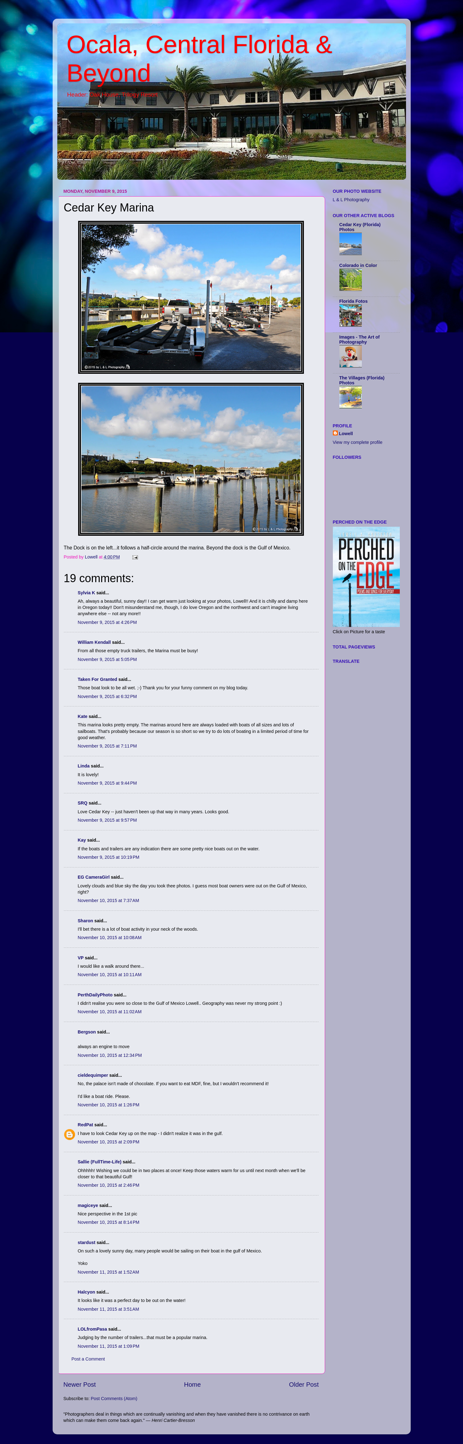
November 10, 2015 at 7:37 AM (108, 900)
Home (192, 1384)
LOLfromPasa (92, 1329)
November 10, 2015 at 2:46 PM (108, 1185)
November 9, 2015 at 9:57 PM (107, 820)
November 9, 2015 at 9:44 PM (107, 783)
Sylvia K (86, 592)
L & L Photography (351, 199)
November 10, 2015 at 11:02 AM (110, 1011)
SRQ (82, 802)
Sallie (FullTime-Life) (99, 1161)
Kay (82, 840)
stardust (87, 1242)
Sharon (85, 920)
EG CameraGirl (94, 877)
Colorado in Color (358, 265)
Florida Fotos (353, 301)
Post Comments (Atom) (114, 1398)
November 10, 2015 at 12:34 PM (110, 1055)
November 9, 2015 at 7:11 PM (107, 745)
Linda (84, 765)
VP (81, 957)
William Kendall (94, 642)
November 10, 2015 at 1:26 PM (108, 1104)
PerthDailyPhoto (95, 994)
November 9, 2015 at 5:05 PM (107, 659)
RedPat (85, 1124)
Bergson (87, 1031)
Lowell (346, 433)
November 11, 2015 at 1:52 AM (108, 1272)
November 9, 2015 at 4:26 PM (107, 622)
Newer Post (80, 1384)
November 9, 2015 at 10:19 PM (108, 857)
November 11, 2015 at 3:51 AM (108, 1309)
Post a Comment (88, 1358)
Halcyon (86, 1292)
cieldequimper (93, 1075)
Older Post (304, 1384)
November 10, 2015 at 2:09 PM (108, 1141)
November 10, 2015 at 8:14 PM (108, 1222)
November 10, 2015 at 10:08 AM (110, 937)
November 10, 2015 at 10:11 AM (110, 974)
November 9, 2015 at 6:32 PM (107, 696)
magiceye (88, 1205)
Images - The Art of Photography (359, 339)
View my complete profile (358, 442)
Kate (82, 716)
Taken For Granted (97, 679)
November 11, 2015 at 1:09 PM (108, 1346)
